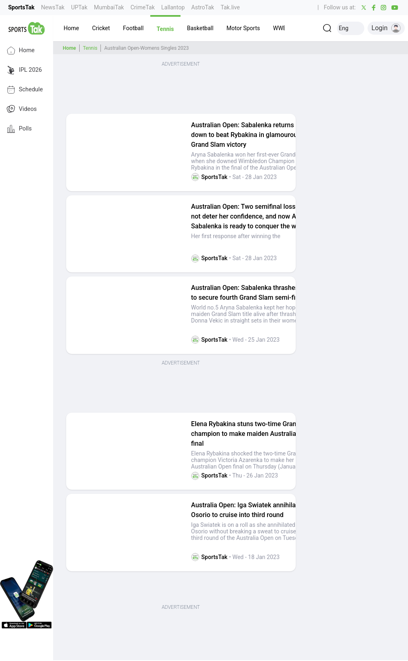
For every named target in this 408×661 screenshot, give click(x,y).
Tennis (90, 48)
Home (21, 50)
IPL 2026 (24, 70)
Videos (22, 109)
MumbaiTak (109, 7)
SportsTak (21, 7)
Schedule (25, 89)
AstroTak (202, 7)
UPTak (79, 7)
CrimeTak (142, 7)
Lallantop (173, 7)
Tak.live (230, 7)
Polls (19, 128)
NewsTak (52, 7)
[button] (71, 28)
